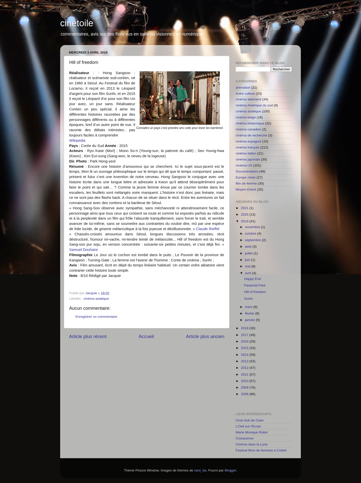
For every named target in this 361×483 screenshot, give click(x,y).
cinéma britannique (250, 123)
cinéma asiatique (96, 298)
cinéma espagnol (248, 141)
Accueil (146, 336)
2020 (245, 214)
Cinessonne (244, 438)
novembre (253, 227)
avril (248, 273)
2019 (245, 221)
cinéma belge (246, 117)
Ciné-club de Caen (250, 420)
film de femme (246, 183)
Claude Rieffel (207, 229)
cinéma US (244, 165)
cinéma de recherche (251, 135)
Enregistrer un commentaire (96, 316)
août (248, 246)
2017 (245, 335)
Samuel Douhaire (83, 250)
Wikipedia (77, 140)
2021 (245, 208)
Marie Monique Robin (252, 432)
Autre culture (245, 93)
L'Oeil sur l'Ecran (248, 426)
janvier (250, 320)
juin (248, 260)
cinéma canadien (248, 129)
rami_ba (200, 470)
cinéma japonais (248, 159)
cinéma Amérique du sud (254, 105)
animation (243, 87)
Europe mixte (246, 177)
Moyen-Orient (246, 189)
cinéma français (247, 147)
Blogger (230, 470)
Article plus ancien (205, 336)
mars (249, 307)
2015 (245, 348)
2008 (245, 394)
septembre (253, 240)
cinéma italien (246, 153)
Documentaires (247, 171)
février (250, 313)
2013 (245, 361)
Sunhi (248, 298)
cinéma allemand (248, 99)
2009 (245, 387)
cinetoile (76, 23)
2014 (245, 355)
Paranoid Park (255, 285)
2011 (245, 374)
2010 (245, 381)
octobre (251, 233)
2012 (245, 368)
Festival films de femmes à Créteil (261, 450)
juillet (249, 253)
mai (248, 266)
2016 (245, 341)
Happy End (252, 279)
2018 (245, 328)
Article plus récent (88, 336)
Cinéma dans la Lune (252, 444)
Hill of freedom (255, 292)
